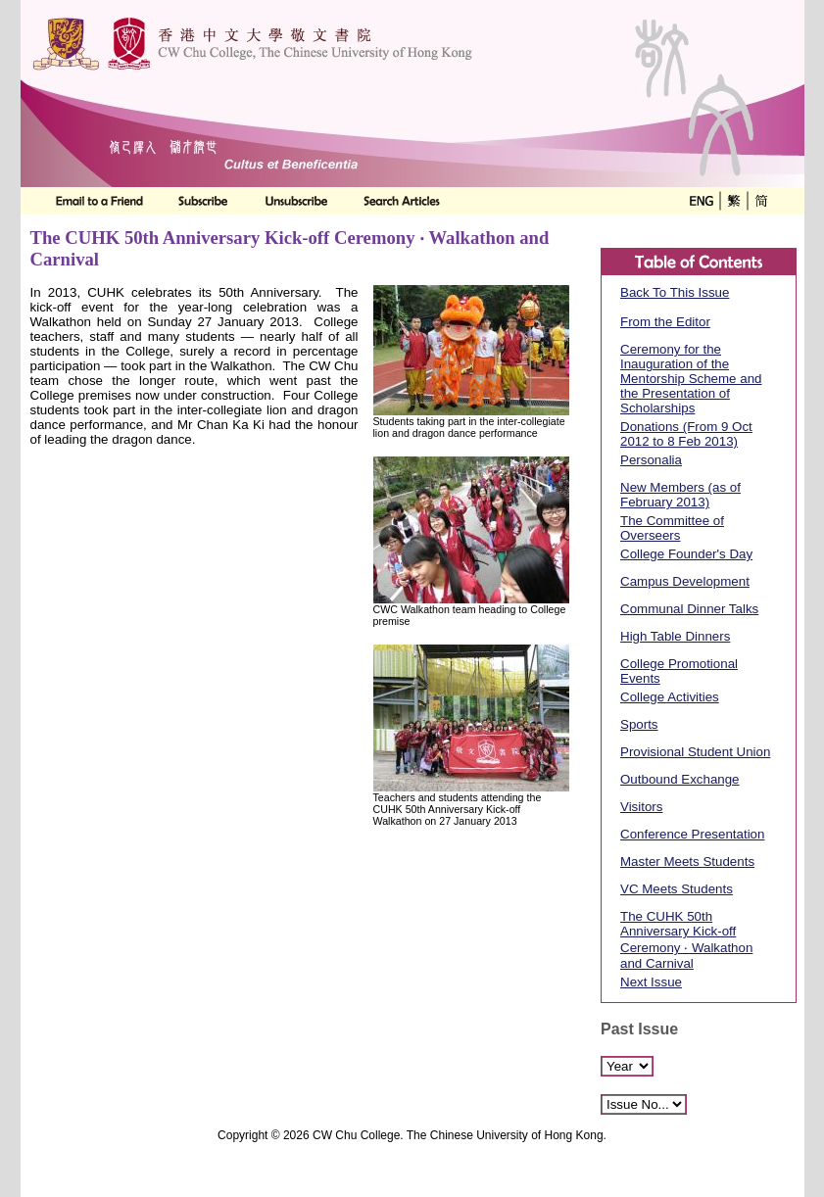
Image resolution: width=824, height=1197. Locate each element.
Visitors (641, 806)
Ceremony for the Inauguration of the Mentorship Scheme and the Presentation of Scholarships (690, 378)
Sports (639, 724)
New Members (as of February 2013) (680, 494)
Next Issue (651, 982)
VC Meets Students (676, 889)
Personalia (651, 460)
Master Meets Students (687, 861)
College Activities (669, 697)
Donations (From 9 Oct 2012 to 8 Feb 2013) (686, 434)
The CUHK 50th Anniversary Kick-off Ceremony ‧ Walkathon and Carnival (686, 940)
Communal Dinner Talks (689, 608)
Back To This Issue (674, 292)
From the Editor (665, 321)
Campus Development (685, 581)
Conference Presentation (692, 834)
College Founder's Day (686, 554)
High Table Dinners (675, 636)
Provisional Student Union (695, 751)
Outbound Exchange (680, 779)
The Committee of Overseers (672, 528)
